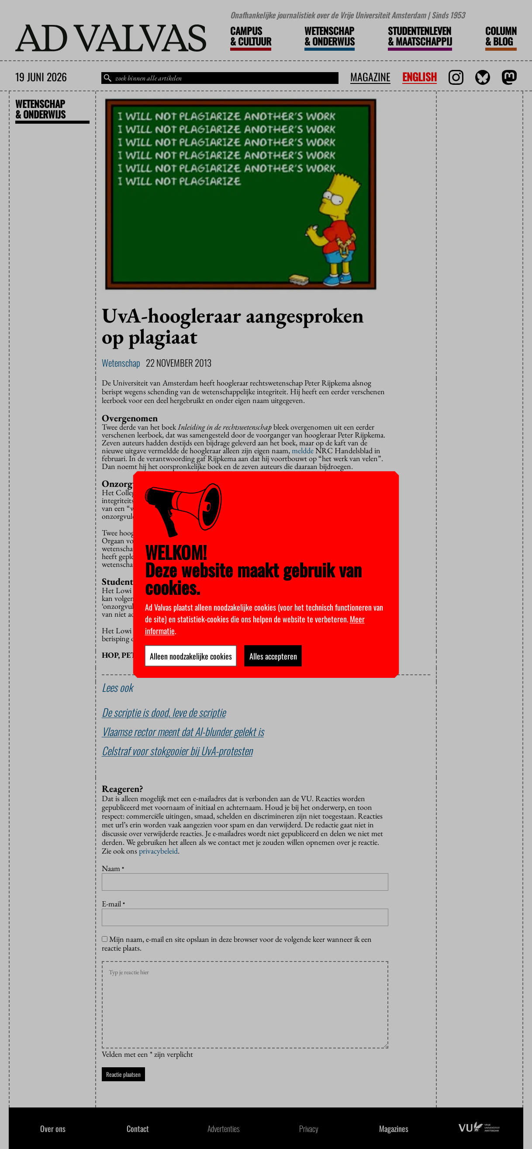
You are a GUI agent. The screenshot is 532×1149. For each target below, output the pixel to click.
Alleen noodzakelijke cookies (191, 655)
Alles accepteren (273, 655)
